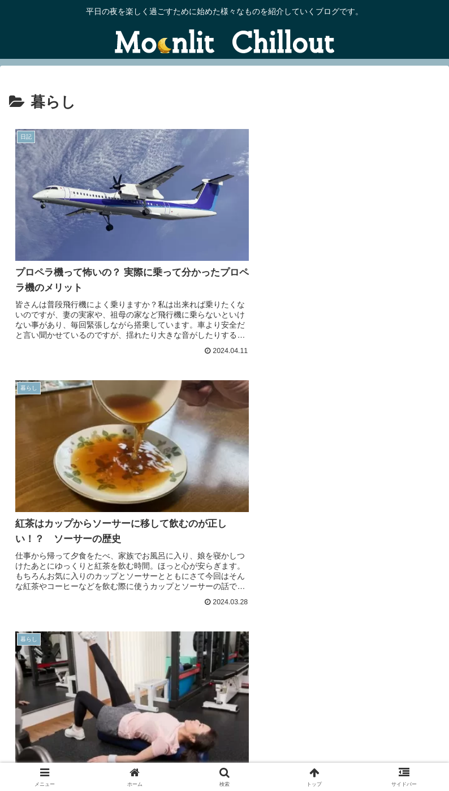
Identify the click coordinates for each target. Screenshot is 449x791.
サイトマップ (224, 754)
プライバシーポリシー (371, 737)
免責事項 (78, 754)
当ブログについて (224, 737)
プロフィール (371, 754)
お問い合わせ (78, 737)
